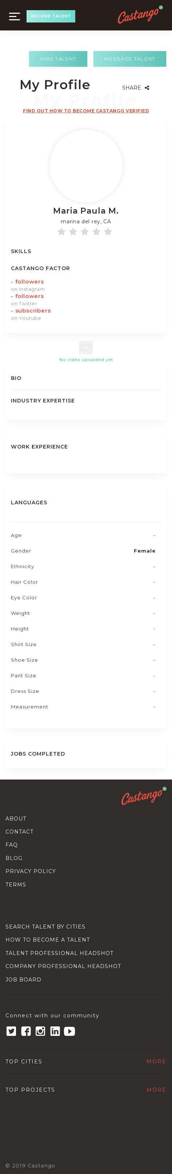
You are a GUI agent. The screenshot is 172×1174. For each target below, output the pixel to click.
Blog (14, 858)
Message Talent (129, 59)
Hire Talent (58, 59)
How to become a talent (47, 940)
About (15, 818)
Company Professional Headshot (63, 966)
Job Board (23, 979)
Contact (19, 831)
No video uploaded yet (86, 359)
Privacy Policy (30, 871)
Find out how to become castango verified (86, 110)
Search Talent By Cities (45, 926)
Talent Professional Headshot (59, 953)
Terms (15, 884)
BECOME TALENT (51, 16)
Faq (11, 845)
